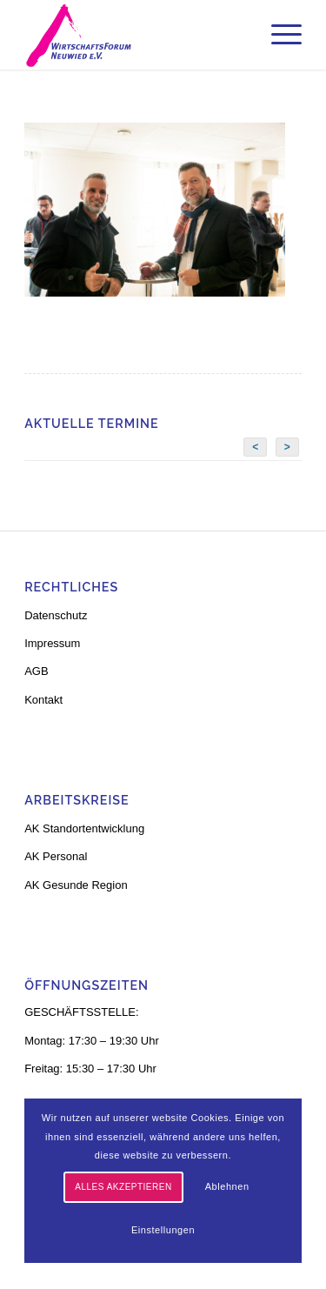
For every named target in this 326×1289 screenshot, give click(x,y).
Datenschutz (55, 615)
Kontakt (43, 699)
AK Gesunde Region (76, 885)
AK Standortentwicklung (84, 828)
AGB (36, 671)
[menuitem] (278, 35)
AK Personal (55, 856)
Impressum (52, 643)
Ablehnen (227, 1186)
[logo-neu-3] (135, 35)
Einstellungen (163, 1230)
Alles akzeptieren (123, 1187)
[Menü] (278, 35)
